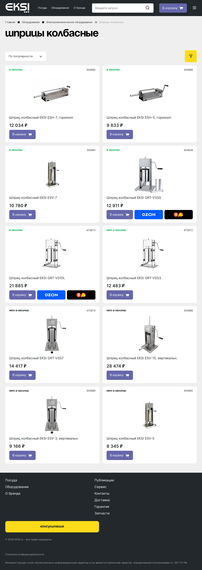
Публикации (104, 480)
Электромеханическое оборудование (69, 22)
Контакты (101, 493)
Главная (10, 22)
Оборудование (60, 7)
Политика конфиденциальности (24, 554)
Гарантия (101, 507)
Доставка (102, 500)
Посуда (42, 7)
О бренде (79, 7)
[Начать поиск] (147, 8)
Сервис (100, 487)
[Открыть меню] (194, 8)
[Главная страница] (18, 8)
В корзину (22, 134)
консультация (52, 526)
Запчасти (102, 513)
